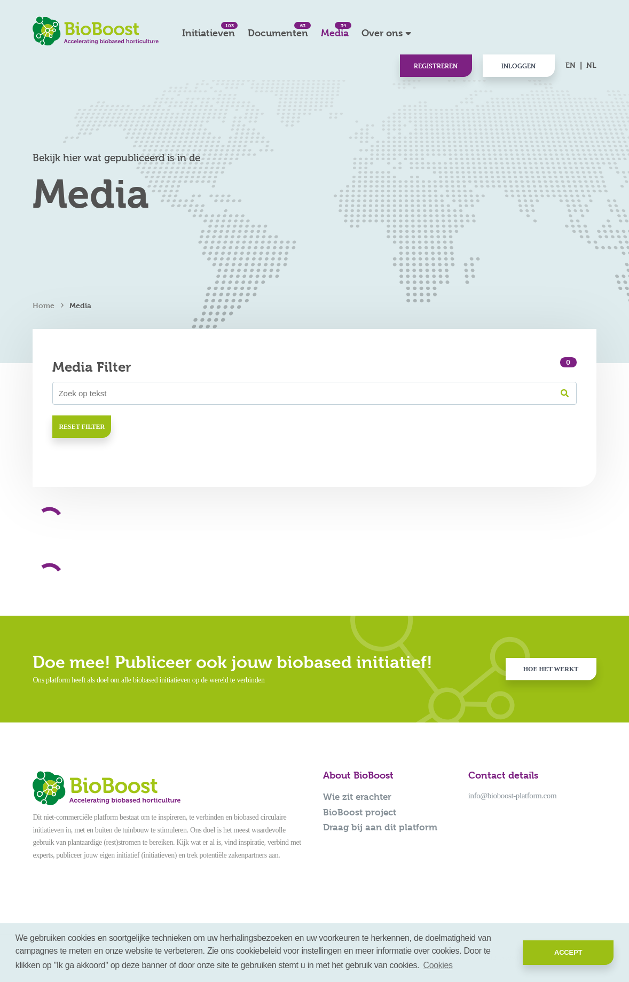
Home (43, 305)
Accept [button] (568, 952)
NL (591, 64)
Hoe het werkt (551, 669)
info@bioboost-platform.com (512, 795)
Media (335, 30)
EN (570, 64)
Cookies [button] (438, 965)
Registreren (436, 65)
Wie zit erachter (357, 796)
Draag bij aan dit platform (380, 827)
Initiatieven (208, 30)
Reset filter (82, 426)
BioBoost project (359, 812)
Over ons (382, 32)
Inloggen (518, 65)
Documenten (278, 30)
